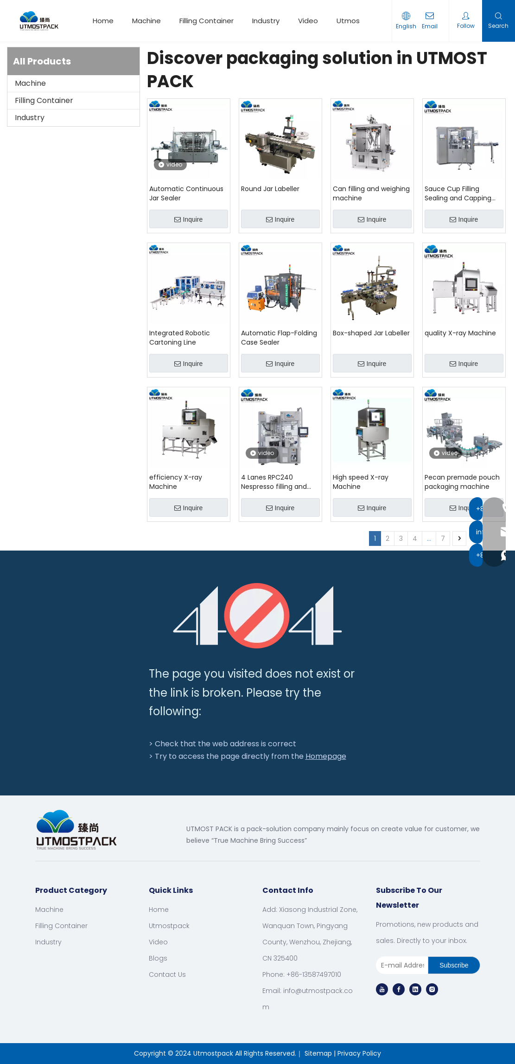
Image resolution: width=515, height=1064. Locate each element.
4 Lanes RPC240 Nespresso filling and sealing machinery (274, 482)
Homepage (325, 756)
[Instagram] (432, 989)
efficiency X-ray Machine (175, 482)
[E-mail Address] (400, 965)
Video (308, 21)
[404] (257, 615)
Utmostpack (358, 21)
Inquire (188, 219)
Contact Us (167, 974)
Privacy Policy (359, 1053)
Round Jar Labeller (270, 188)
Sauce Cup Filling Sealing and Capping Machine (458, 193)
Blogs (158, 958)
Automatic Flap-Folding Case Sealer (279, 337)
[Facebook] (399, 989)
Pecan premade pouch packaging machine (462, 482)
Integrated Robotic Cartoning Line (179, 337)
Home (103, 21)
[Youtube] (382, 989)
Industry (266, 21)
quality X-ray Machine (460, 333)
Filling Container (206, 21)
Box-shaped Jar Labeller (371, 333)
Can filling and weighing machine (371, 193)
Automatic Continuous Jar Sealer (186, 193)
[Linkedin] (415, 989)
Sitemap (318, 1053)
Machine (146, 21)
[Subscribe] (454, 965)
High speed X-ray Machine (360, 482)
